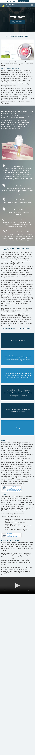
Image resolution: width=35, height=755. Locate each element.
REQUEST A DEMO (17, 22)
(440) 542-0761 (12, 1)
